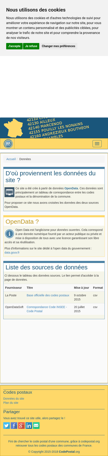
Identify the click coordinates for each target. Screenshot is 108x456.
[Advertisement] (54, 87)
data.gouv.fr (12, 252)
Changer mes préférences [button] (58, 46)
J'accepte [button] (14, 46)
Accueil (11, 159)
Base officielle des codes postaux (48, 295)
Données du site (13, 398)
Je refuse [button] (31, 46)
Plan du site (10, 402)
